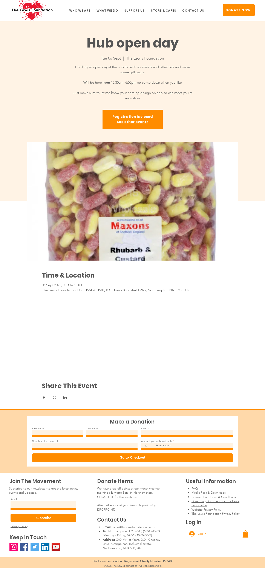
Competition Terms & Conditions (213, 497)
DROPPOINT (105, 509)
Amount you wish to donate (157, 441)
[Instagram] (13, 547)
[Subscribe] (43, 518)
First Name (38, 428)
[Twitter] (35, 547)
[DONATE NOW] (239, 10)
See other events (132, 121)
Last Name (92, 428)
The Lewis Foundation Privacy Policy (215, 514)
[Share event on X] (54, 397)
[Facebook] (24, 547)
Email (144, 428)
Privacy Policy (19, 526)
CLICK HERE (105, 497)
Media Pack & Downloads (208, 492)
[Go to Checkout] (132, 457)
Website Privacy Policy (206, 509)
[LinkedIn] (45, 547)
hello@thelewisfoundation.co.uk (133, 527)
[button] (79, 10)
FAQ (194, 488)
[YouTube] (56, 547)
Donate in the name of (45, 441)
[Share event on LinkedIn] (65, 397)
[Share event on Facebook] (44, 397)
